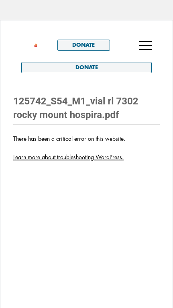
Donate (83, 45)
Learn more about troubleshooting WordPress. (68, 157)
